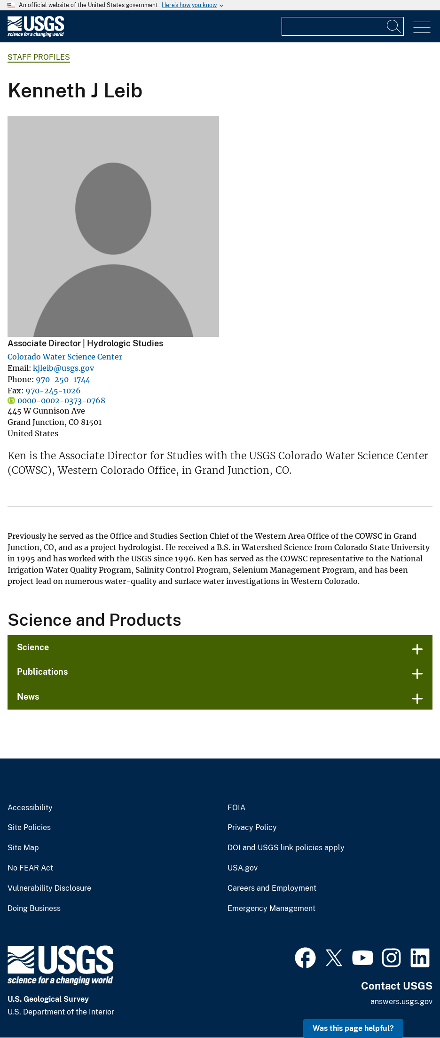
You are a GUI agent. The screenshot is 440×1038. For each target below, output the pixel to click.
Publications (42, 672)
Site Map (23, 848)
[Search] (394, 26)
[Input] (343, 26)
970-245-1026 (53, 390)
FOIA (236, 808)
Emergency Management (271, 908)
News (28, 697)
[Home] (36, 34)
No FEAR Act (30, 868)
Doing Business (34, 908)
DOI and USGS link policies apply (286, 848)
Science (33, 647)
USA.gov (243, 868)
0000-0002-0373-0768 (61, 400)
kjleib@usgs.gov (63, 368)
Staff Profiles (39, 57)
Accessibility (30, 808)
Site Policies (29, 827)
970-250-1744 (63, 379)
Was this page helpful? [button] (353, 1028)
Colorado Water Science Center (65, 356)
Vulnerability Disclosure (49, 888)
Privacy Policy (252, 827)
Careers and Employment (272, 888)
